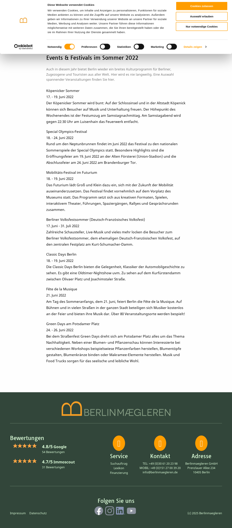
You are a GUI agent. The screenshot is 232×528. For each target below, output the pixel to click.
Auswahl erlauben (201, 19)
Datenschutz (38, 513)
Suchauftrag (118, 464)
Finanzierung (119, 473)
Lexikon (119, 468)
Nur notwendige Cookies (202, 29)
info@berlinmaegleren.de (160, 472)
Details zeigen (193, 49)
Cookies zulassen (201, 8)
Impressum (18, 513)
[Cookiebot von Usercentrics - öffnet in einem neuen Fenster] (23, 49)
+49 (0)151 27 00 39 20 (165, 468)
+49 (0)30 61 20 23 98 (163, 464)
